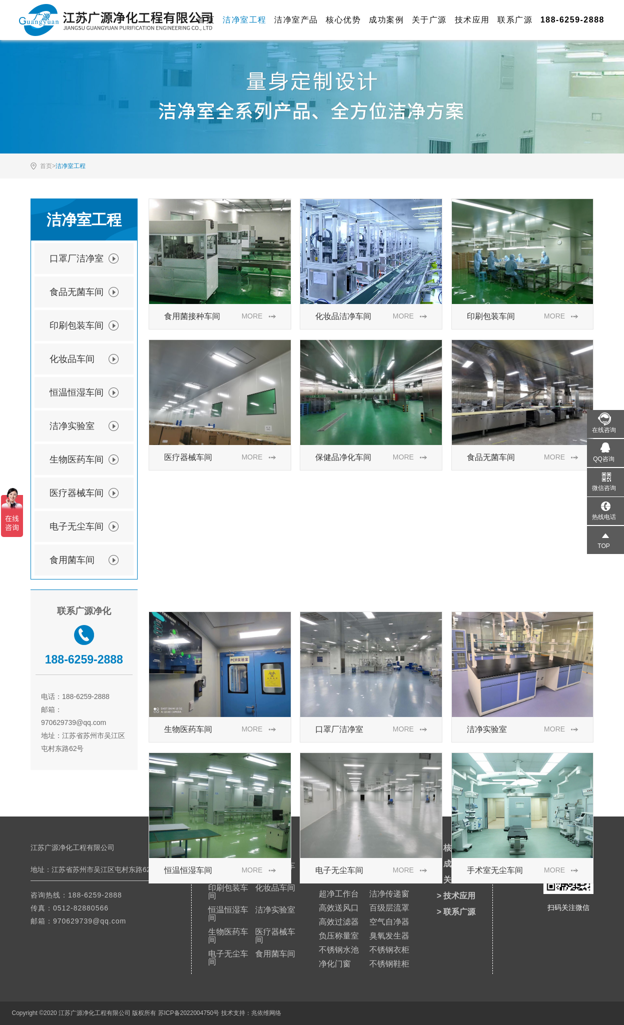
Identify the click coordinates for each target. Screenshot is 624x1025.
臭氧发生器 (389, 936)
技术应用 (472, 20)
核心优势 (343, 20)
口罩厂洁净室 (84, 259)
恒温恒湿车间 (84, 393)
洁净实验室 (84, 426)
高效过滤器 (339, 922)
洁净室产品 (296, 20)
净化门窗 (335, 964)
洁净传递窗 (389, 894)
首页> (48, 166)
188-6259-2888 (95, 895)
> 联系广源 (456, 912)
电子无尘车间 (84, 527)
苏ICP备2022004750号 (189, 1013)
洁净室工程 (245, 20)
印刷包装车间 (84, 325)
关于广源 (429, 20)
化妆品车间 (84, 359)
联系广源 (514, 20)
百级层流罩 (389, 908)
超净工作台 (339, 894)
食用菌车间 (84, 560)
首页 (206, 20)
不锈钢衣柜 (389, 950)
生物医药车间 (84, 459)
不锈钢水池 (339, 950)
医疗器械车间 (84, 493)
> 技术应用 (456, 896)
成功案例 (386, 20)
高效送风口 (339, 908)
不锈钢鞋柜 (389, 964)
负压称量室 (339, 936)
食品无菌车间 (84, 292)
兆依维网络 (266, 1013)
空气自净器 (389, 922)
